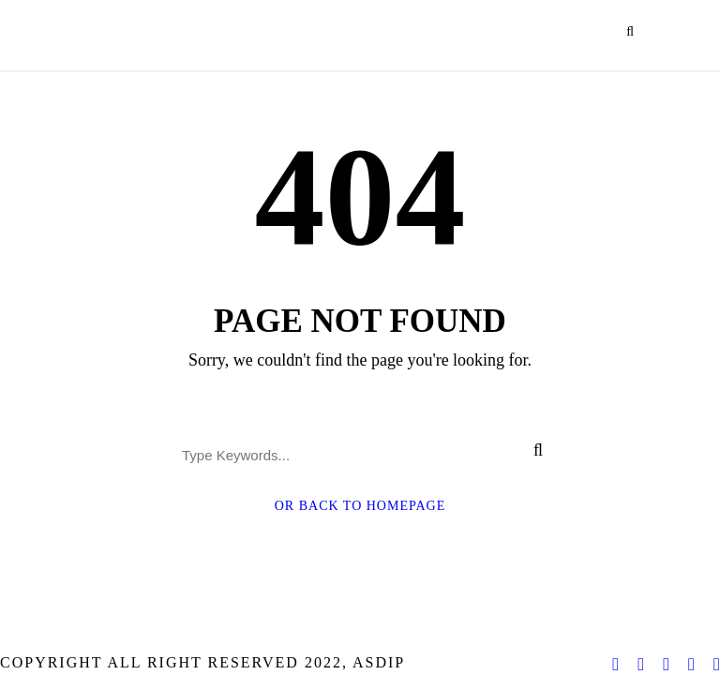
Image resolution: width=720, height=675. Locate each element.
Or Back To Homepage (360, 506)
